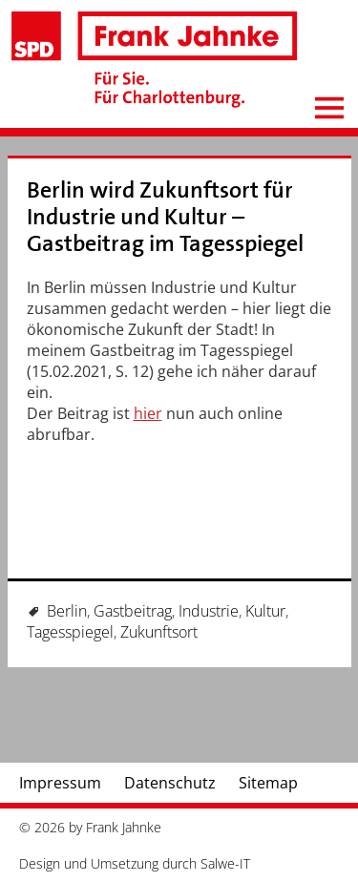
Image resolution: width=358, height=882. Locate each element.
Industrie (209, 610)
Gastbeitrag (133, 610)
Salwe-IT (225, 863)
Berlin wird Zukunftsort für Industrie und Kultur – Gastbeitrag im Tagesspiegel (165, 217)
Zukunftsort (159, 631)
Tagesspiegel (70, 631)
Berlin (67, 610)
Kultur (265, 610)
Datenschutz (170, 782)
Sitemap (268, 782)
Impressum (60, 782)
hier (148, 413)
